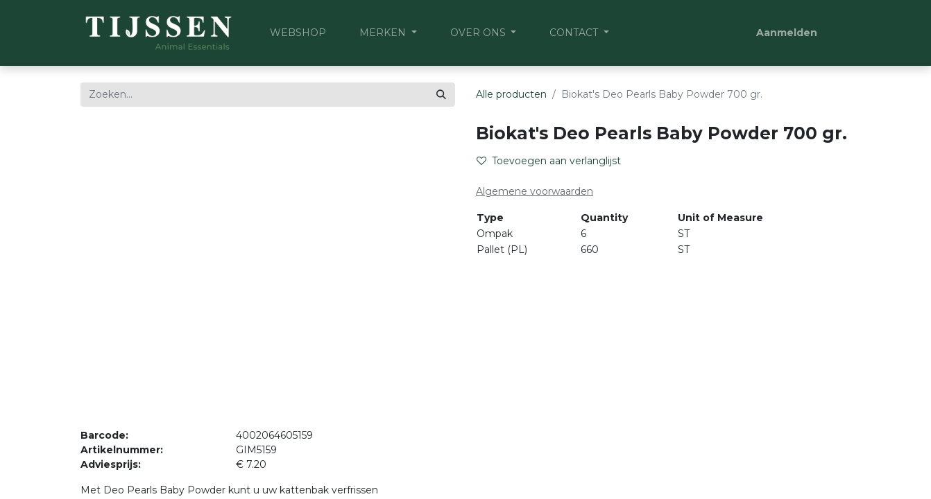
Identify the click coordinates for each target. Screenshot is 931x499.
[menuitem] (298, 33)
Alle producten (511, 94)
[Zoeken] (441, 94)
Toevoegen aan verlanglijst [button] (549, 161)
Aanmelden (786, 32)
